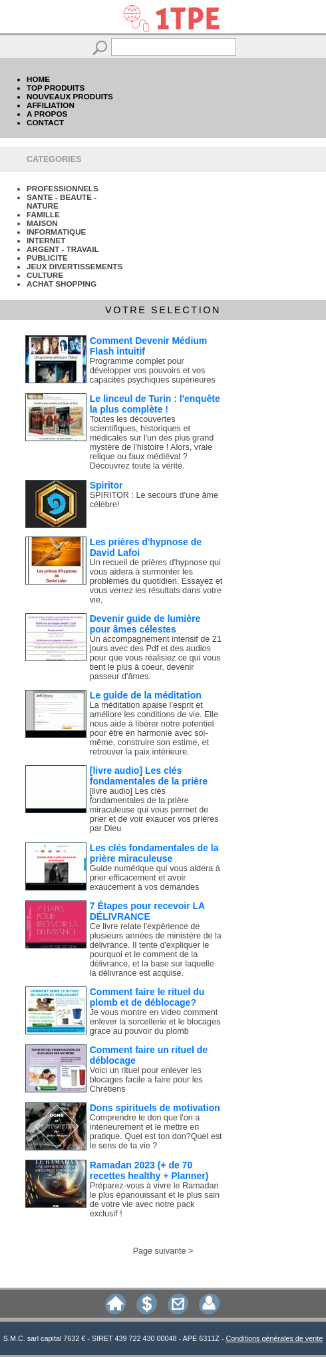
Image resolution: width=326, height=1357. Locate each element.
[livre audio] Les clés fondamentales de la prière (149, 775)
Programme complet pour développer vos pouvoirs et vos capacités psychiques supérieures (153, 371)
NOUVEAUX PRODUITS (70, 96)
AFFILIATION (51, 105)
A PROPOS (47, 113)
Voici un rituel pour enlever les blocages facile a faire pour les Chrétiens (146, 1080)
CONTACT (45, 122)
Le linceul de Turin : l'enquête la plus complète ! (155, 404)
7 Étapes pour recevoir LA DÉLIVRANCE (147, 911)
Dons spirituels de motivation (155, 1107)
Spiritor (106, 485)
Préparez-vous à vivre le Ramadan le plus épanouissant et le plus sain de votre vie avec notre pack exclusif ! (155, 1199)
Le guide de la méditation (146, 695)
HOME (38, 79)
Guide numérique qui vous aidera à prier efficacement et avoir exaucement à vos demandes (155, 878)
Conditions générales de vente (274, 1338)
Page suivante (159, 1251)
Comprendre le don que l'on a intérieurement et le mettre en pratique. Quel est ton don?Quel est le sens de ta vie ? (156, 1131)
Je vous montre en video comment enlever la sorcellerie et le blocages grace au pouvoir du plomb (155, 1022)
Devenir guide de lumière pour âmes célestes (145, 624)
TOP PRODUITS (55, 87)
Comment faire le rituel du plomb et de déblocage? (147, 997)
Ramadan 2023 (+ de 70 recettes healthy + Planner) (149, 1170)
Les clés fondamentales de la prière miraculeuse (154, 853)
